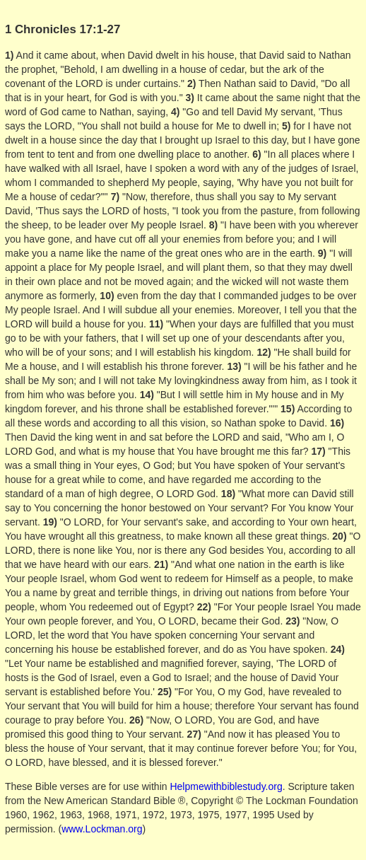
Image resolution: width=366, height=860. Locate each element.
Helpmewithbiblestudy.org (226, 786)
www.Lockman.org (101, 829)
